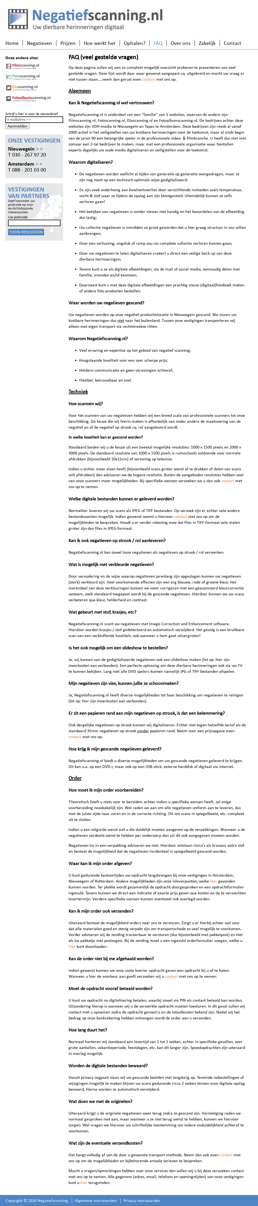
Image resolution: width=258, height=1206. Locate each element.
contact (148, 79)
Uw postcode (18, 217)
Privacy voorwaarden (141, 1200)
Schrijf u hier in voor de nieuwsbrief (31, 114)
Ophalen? (134, 43)
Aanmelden (17, 126)
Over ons (181, 43)
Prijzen (68, 43)
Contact (232, 43)
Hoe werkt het (100, 43)
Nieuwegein (25, 149)
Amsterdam (25, 164)
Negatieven (39, 43)
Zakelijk (207, 43)
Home (12, 43)
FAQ (158, 43)
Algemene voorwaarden (96, 1200)
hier (213, 881)
